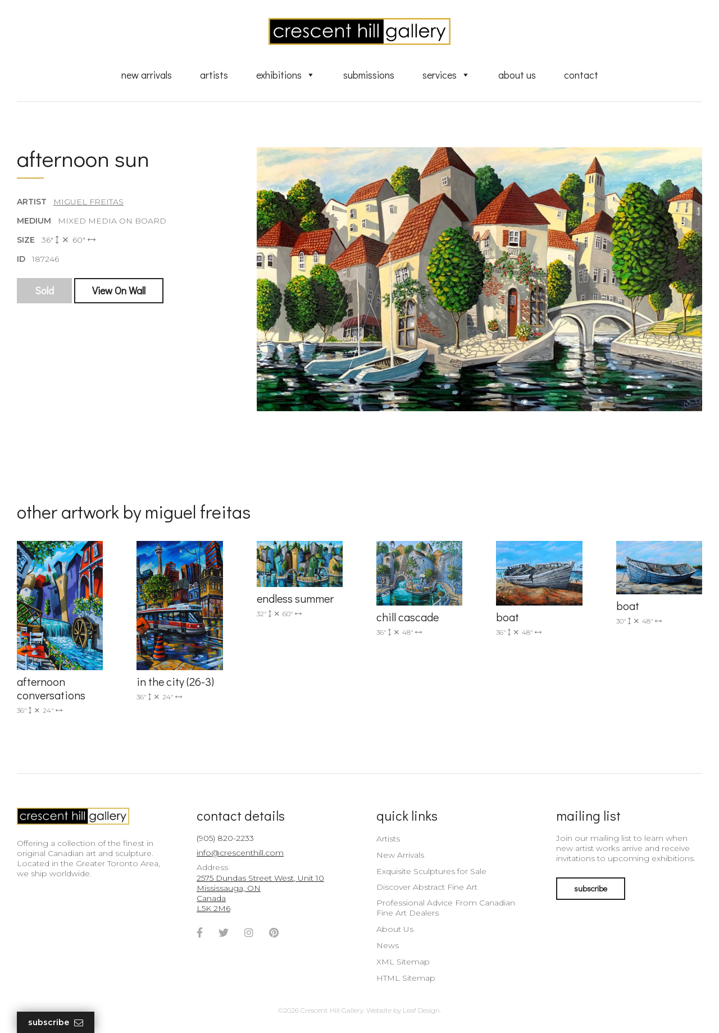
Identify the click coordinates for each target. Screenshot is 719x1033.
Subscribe (55, 1022)
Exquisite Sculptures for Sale (431, 871)
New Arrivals (146, 74)
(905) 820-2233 (225, 838)
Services (446, 74)
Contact (581, 74)
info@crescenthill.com (240, 853)
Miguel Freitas (88, 202)
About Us (517, 74)
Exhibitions (285, 74)
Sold (44, 290)
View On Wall (118, 290)
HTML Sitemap (405, 978)
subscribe (590, 888)
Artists (214, 74)
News (387, 945)
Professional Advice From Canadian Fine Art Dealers (445, 908)
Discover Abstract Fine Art (426, 887)
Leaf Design (421, 1010)
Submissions (368, 74)
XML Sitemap (403, 962)
